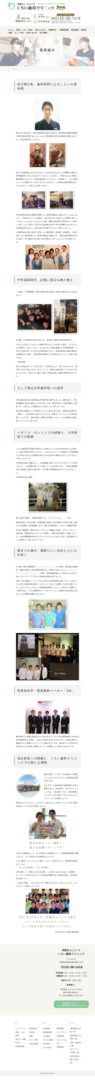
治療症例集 (64, 30)
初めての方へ (40, 30)
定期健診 (60, 1053)
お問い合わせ (31, 32)
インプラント (62, 1038)
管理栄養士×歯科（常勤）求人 (75, 1065)
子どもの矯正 (48, 1045)
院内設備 (75, 30)
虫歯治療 (46, 1034)
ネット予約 (19, 32)
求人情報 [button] (43, 32)
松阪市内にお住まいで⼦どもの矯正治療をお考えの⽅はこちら (71, 1007)
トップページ (21, 1034)
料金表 (83, 30)
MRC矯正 (46, 1049)
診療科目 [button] (52, 30)
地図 (10, 32)
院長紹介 (15, 69)
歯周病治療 (47, 1038)
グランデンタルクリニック (45, 566)
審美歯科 (60, 1034)
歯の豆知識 (34, 1049)
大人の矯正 (47, 1053)
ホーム (11, 30)
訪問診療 (60, 1042)
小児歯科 (46, 1042)
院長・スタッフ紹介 (24, 30)
